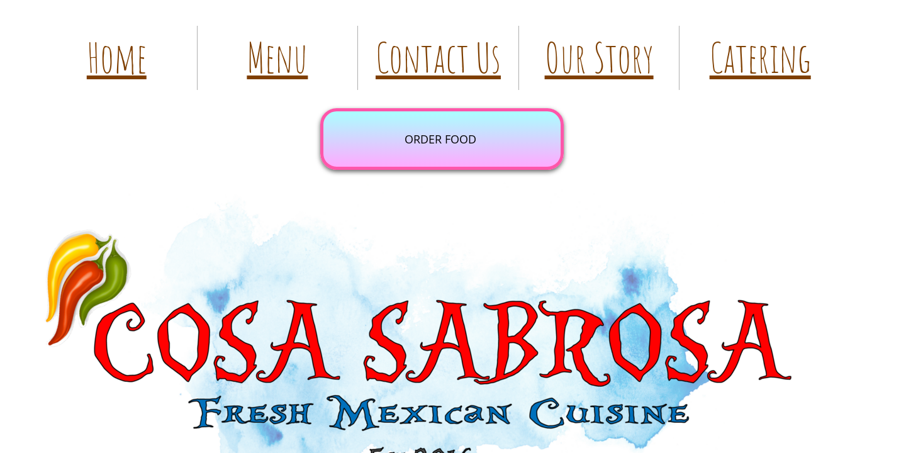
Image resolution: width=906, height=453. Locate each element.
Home (117, 57)
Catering (760, 57)
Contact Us (438, 57)
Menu (277, 57)
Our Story (599, 57)
